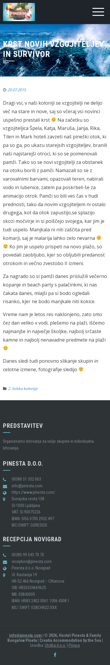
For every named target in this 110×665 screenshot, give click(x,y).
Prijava (74, 645)
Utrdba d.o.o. (55, 645)
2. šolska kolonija (22, 388)
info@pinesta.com (25, 635)
